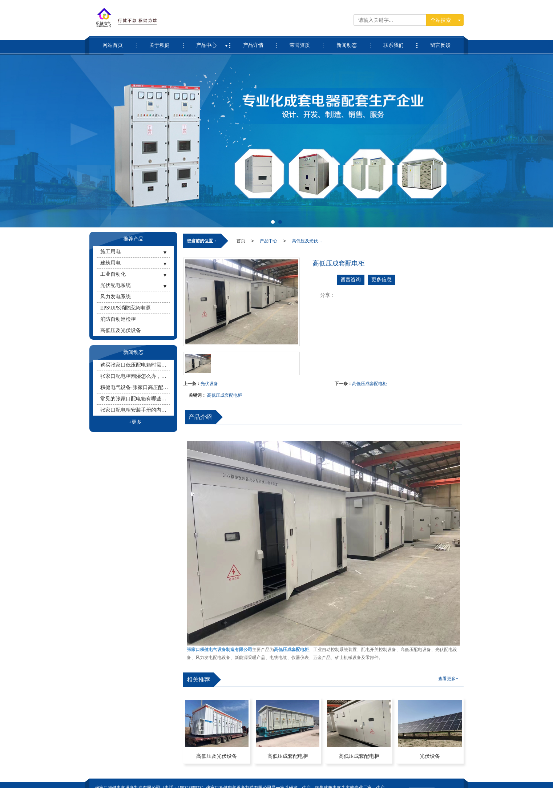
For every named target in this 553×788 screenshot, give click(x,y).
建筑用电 (110, 263)
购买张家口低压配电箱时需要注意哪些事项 (135, 365)
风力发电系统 (115, 296)
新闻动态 (346, 42)
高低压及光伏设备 (308, 240)
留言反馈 (440, 42)
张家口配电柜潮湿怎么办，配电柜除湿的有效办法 (135, 376)
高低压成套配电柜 (369, 383)
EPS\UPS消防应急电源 (125, 308)
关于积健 (159, 42)
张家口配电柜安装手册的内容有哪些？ (135, 410)
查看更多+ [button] (448, 678)
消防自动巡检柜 (118, 319)
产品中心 (206, 42)
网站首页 (112, 42)
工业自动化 (113, 274)
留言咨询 (350, 279)
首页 (241, 240)
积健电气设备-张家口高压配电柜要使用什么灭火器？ (135, 387)
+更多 (135, 422)
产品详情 (253, 42)
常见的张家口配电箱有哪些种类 (135, 398)
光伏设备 (209, 383)
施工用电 (110, 251)
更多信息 (381, 279)
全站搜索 (441, 20)
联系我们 (393, 42)
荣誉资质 (299, 42)
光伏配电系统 (115, 285)
